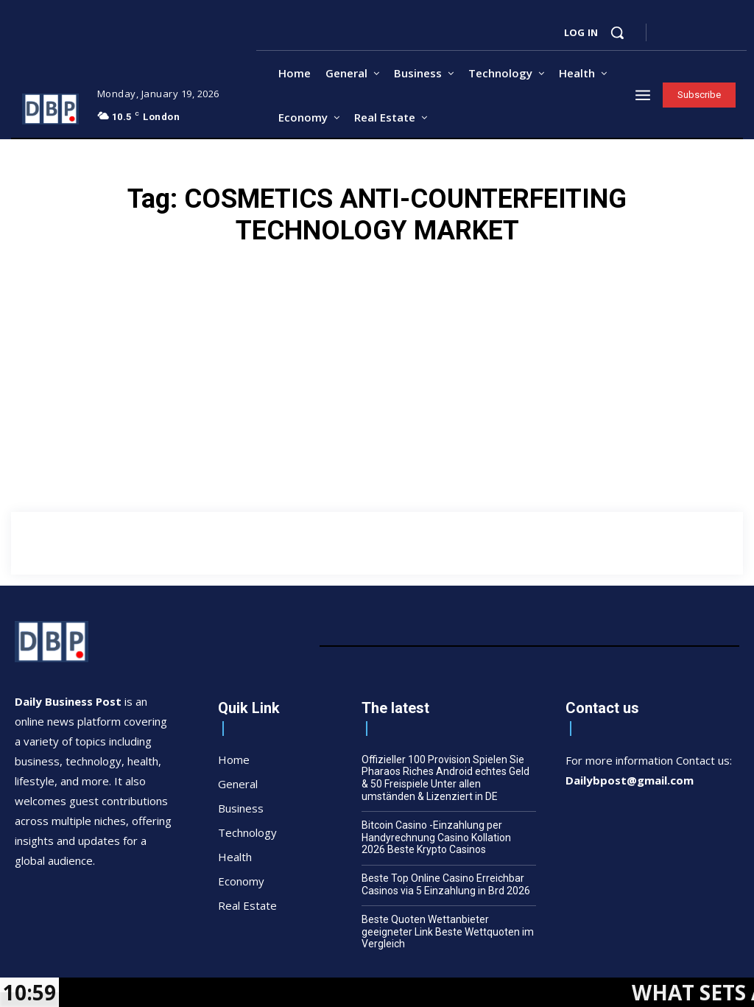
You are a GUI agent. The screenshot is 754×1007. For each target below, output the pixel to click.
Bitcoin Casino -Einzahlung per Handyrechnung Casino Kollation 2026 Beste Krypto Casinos (436, 837)
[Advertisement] (377, 475)
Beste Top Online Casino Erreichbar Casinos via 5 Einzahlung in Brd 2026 (446, 884)
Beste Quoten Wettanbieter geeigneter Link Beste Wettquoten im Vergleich (448, 931)
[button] (617, 32)
